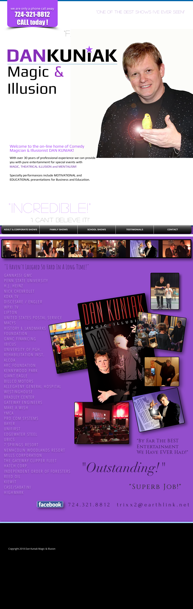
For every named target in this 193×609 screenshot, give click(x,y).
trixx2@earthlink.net (154, 505)
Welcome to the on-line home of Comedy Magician (47, 148)
